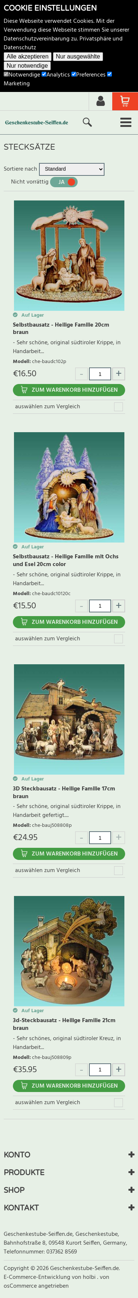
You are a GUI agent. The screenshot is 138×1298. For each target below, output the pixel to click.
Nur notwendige (27, 66)
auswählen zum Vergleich (47, 407)
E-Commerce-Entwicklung (38, 1277)
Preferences (88, 75)
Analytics (56, 75)
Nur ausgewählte (78, 56)
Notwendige (22, 75)
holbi (90, 1277)
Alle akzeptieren (28, 56)
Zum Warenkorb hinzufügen (75, 390)
